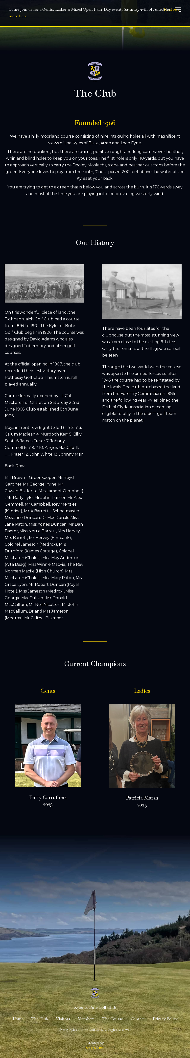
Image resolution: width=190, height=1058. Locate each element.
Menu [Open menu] (172, 9)
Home (18, 1018)
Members (86, 1018)
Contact (138, 1018)
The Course (112, 1018)
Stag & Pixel (95, 1047)
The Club (39, 1018)
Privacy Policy (165, 1018)
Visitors (63, 1018)
